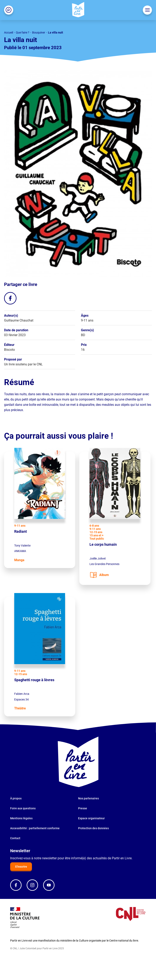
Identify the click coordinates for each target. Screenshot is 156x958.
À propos (16, 798)
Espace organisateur (91, 818)
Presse (82, 808)
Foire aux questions (23, 808)
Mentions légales (21, 818)
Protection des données (93, 828)
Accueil (8, 32)
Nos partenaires (88, 798)
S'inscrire (21, 866)
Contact (15, 838)
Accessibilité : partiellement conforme (35, 828)
